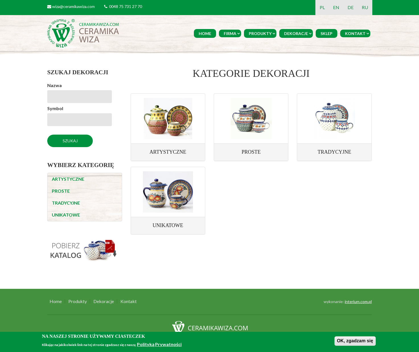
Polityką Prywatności (159, 344)
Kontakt (355, 33)
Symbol (55, 108)
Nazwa (54, 85)
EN (336, 7)
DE (351, 7)
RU (365, 7)
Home (205, 33)
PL (322, 7)
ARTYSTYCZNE (68, 179)
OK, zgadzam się (355, 340)
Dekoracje (296, 33)
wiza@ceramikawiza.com (73, 6)
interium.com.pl (358, 301)
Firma (230, 33)
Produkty (260, 33)
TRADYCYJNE (66, 202)
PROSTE (61, 191)
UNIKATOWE (66, 214)
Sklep (326, 33)
